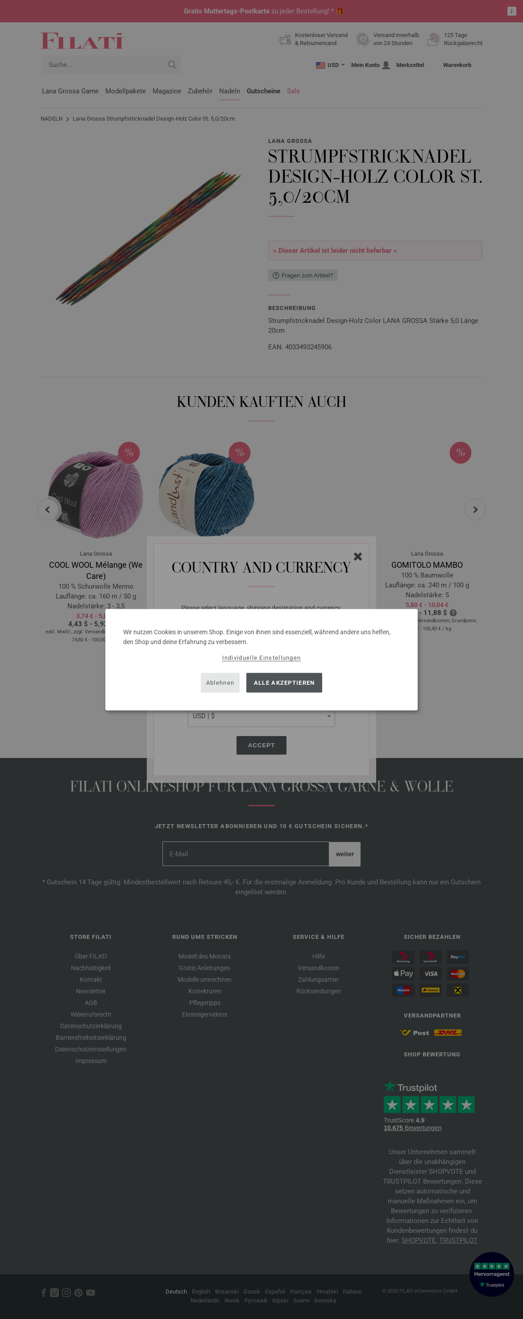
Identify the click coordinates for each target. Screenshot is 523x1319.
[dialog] (261, 659)
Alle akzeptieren (284, 682)
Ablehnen (220, 682)
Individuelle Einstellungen (261, 657)
